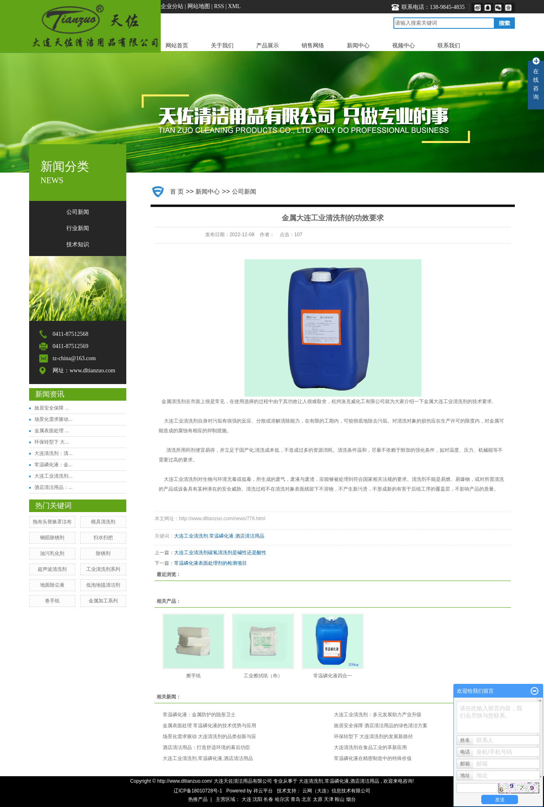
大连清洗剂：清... (53, 453)
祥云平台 (263, 791)
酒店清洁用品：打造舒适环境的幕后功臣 (206, 747)
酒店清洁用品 (249, 536)
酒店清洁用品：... (53, 487)
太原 (318, 799)
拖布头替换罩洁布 (52, 522)
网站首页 (177, 45)
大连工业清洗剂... (53, 476)
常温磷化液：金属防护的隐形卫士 (199, 714)
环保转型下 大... (51, 442)
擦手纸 (193, 676)
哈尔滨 (282, 799)
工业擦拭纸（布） (263, 676)
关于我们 (222, 45)
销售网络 (313, 45)
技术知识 (77, 244)
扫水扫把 (103, 537)
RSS (219, 6)
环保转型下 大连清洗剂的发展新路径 (373, 736)
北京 (306, 799)
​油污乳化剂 (52, 553)
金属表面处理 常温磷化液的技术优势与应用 (209, 725)
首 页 (177, 191)
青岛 (295, 799)
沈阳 (257, 799)
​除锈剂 (103, 553)
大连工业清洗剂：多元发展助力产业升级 (377, 714)
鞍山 (339, 799)
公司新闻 (77, 212)
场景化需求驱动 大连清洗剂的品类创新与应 (209, 736)
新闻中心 (358, 45)
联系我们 (449, 45)
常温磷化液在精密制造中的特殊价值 (373, 758)
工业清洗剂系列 (103, 569)
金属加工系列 (103, 601)
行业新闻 (77, 228)
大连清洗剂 (311, 781)
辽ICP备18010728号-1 (198, 791)
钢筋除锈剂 (52, 537)
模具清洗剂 (103, 522)
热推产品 (198, 799)
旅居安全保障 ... (51, 408)
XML (234, 6)
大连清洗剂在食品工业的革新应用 (370, 747)
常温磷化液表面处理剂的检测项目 (210, 563)
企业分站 (172, 6)
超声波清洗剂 (52, 569)
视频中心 (403, 45)
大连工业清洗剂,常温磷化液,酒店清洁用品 (208, 758)
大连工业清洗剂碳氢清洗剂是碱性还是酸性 (220, 552)
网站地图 (199, 6)
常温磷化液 (221, 536)
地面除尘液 (52, 585)
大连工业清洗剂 (181, 421)
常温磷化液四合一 (332, 676)
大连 (246, 799)
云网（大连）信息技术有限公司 (336, 791)
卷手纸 (52, 601)
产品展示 (267, 45)
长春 (268, 799)
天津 (329, 799)
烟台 (351, 799)
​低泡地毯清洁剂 (103, 585)
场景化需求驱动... (53, 419)
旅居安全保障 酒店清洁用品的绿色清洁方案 (380, 725)
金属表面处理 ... (51, 430)
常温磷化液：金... (53, 465)
